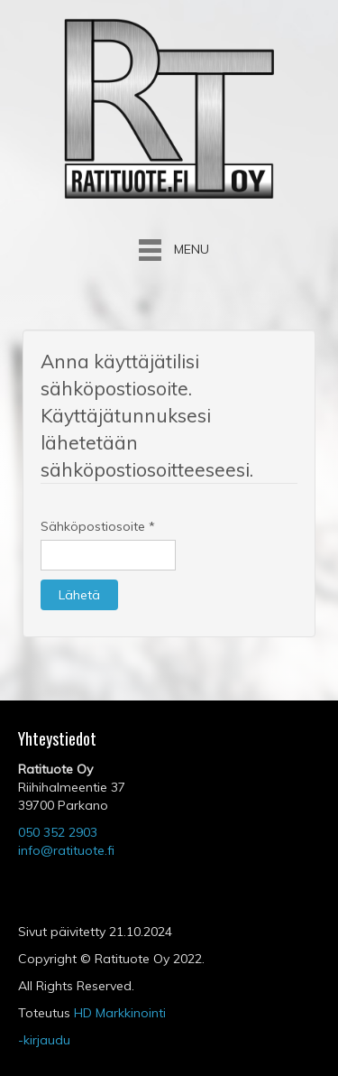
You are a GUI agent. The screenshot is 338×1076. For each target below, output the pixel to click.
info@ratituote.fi (66, 850)
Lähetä (79, 595)
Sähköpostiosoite (98, 526)
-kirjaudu (44, 1040)
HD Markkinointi (120, 1013)
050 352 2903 (57, 832)
